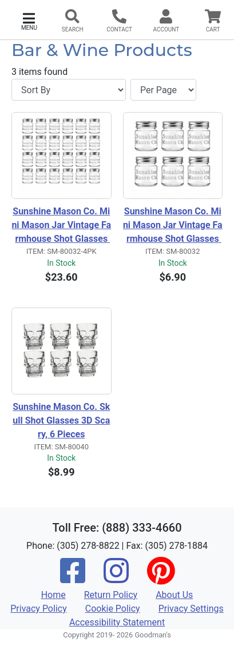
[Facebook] (73, 578)
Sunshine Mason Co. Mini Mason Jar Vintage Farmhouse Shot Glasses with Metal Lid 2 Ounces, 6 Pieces (173, 226)
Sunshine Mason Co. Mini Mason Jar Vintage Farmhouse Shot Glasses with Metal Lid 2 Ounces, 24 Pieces (61, 226)
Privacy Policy (38, 608)
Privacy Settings (191, 608)
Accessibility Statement (117, 622)
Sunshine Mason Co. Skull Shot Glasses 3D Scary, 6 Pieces (61, 420)
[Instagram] (116, 578)
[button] (29, 20)
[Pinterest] (161, 578)
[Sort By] (68, 90)
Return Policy (110, 594)
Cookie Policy (112, 608)
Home (53, 594)
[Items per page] (163, 90)
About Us (174, 594)
